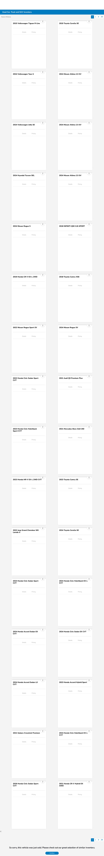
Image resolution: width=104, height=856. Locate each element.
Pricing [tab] (34, 32)
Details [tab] (24, 32)
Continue (52, 853)
